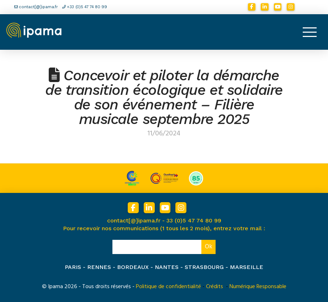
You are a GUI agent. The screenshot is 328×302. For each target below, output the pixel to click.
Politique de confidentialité (168, 286)
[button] (309, 32)
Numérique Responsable (257, 286)
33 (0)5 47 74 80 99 (193, 220)
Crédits (214, 286)
